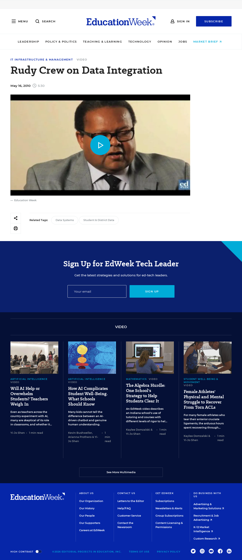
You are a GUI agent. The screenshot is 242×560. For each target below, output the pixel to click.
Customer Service (129, 515)
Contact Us (126, 493)
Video (82, 59)
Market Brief (209, 41)
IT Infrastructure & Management (41, 59)
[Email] (97, 291)
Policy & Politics (62, 41)
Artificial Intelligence (28, 379)
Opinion (166, 41)
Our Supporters (89, 523)
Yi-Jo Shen (17, 432)
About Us (86, 493)
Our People (87, 515)
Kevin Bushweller (80, 432)
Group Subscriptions (169, 515)
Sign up (152, 291)
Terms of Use (139, 551)
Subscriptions (164, 501)
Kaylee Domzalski (138, 429)
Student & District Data (98, 220)
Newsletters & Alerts (168, 508)
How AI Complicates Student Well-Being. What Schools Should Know (88, 396)
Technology (141, 41)
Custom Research (207, 538)
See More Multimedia (121, 472)
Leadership (29, 41)
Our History (86, 508)
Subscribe (213, 21)
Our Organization (91, 501)
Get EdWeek (164, 493)
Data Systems (65, 220)
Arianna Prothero (80, 437)
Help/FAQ (124, 508)
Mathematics (136, 379)
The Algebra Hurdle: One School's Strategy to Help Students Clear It (145, 393)
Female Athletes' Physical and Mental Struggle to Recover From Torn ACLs (204, 399)
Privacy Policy (168, 551)
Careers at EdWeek (92, 530)
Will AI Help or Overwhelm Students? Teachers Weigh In (29, 396)
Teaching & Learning (104, 41)
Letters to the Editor (130, 501)
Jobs (184, 41)
